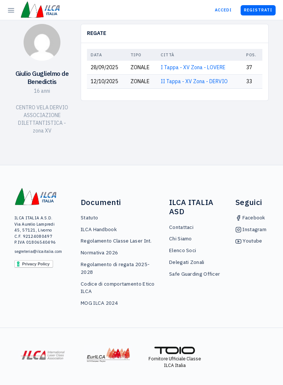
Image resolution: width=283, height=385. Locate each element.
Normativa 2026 (99, 252)
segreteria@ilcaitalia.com (35, 251)
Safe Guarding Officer (194, 274)
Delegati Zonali (187, 262)
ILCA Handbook (99, 229)
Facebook (250, 217)
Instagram (250, 229)
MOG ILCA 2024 (99, 303)
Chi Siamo (180, 238)
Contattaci (181, 227)
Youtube (248, 240)
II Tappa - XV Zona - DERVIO (194, 81)
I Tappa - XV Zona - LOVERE (193, 67)
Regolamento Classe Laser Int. (116, 240)
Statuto (89, 217)
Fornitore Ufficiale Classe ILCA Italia (175, 357)
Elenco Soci (182, 250)
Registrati (258, 10)
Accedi (223, 10)
